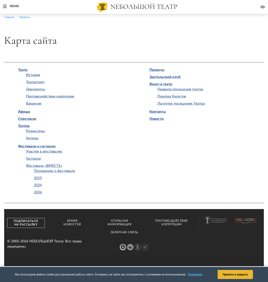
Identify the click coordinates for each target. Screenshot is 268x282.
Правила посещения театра (180, 89)
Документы (35, 89)
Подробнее (195, 274)
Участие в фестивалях (44, 151)
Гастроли (33, 159)
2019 (38, 178)
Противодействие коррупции (50, 96)
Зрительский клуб (165, 77)
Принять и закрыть (235, 274)
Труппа (24, 126)
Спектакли (27, 119)
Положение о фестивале (54, 171)
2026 (38, 192)
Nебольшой (143, 7)
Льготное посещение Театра (181, 103)
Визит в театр (160, 84)
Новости (156, 119)
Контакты (157, 112)
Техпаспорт (35, 82)
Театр (22, 70)
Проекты (156, 70)
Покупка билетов (171, 96)
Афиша (24, 112)
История (33, 75)
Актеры (32, 138)
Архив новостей (72, 223)
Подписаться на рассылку (26, 223)
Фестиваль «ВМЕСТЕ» (44, 166)
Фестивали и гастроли (37, 146)
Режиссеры (35, 131)
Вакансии (33, 103)
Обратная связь (124, 232)
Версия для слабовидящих (262, 7)
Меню (14, 6)
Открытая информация (119, 223)
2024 (38, 185)
